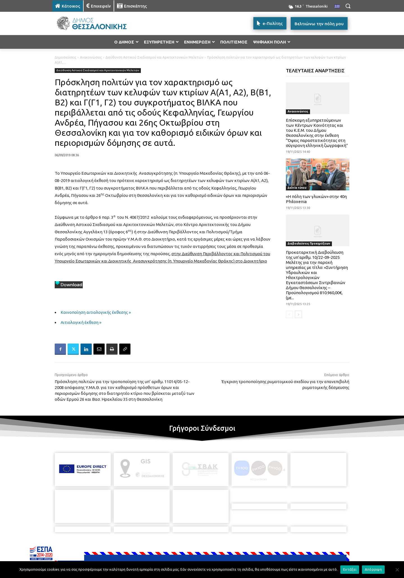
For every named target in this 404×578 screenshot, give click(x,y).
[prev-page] (289, 314)
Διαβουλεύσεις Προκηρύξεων (309, 243)
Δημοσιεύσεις (65, 57)
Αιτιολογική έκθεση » (81, 322)
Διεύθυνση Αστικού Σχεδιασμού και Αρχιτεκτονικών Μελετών (154, 57)
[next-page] (298, 314)
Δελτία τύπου (297, 187)
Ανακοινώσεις (91, 57)
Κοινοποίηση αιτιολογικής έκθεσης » (96, 312)
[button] (348, 6)
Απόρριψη (373, 569)
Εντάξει (349, 569)
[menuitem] (337, 6)
